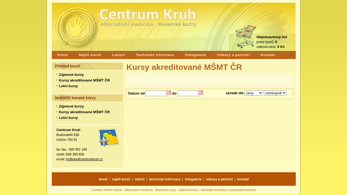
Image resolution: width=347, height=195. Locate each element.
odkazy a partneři (219, 179)
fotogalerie (193, 179)
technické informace (165, 179)
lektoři (139, 179)
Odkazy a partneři (233, 55)
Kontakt (268, 55)
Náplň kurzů (90, 55)
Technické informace (155, 55)
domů (103, 179)
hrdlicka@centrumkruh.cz (84, 159)
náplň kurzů (121, 179)
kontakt (243, 179)
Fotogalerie (195, 55)
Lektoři (118, 55)
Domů (62, 55)
